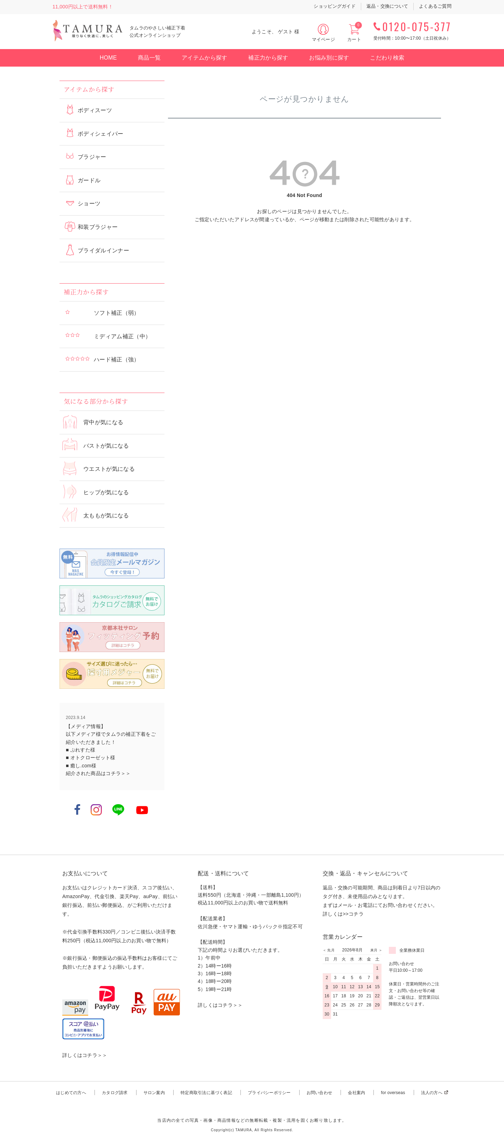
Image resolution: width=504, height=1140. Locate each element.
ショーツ (89, 203)
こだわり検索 (387, 58)
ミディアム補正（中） (122, 336)
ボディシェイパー (101, 134)
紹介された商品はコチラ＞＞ (98, 773)
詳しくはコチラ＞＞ (84, 1055)
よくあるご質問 (435, 6)
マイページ (323, 39)
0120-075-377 (416, 26)
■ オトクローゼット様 (90, 757)
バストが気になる (106, 446)
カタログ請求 (114, 1092)
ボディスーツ (95, 110)
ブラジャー (92, 157)
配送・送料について (223, 873)
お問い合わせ (319, 1092)
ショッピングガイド (334, 6)
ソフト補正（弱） (117, 313)
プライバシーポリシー (269, 1092)
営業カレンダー (343, 937)
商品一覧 (149, 58)
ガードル (89, 180)
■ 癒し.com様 (81, 765)
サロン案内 (154, 1092)
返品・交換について (387, 6)
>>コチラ (353, 914)
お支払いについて (85, 873)
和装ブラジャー (98, 227)
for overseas (393, 1092)
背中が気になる (103, 422)
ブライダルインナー (103, 250)
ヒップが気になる (106, 492)
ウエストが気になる (109, 469)
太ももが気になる (106, 515)
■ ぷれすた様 (80, 750)
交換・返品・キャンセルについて (365, 873)
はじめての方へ (71, 1092)
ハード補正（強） (117, 359)
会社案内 (356, 1092)
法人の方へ (431, 1092)
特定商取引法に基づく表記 (206, 1092)
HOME (108, 58)
